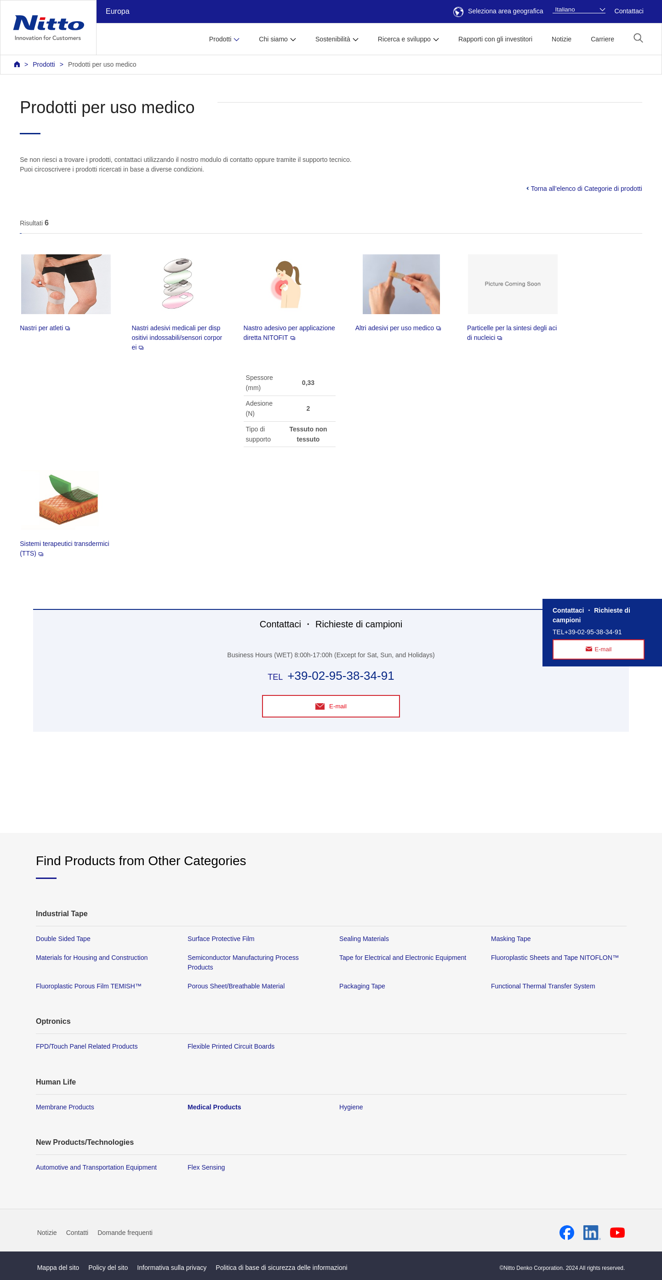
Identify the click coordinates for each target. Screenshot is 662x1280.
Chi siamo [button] (273, 39)
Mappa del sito (58, 1268)
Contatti (77, 1233)
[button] (638, 38)
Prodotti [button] (220, 39)
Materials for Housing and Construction (92, 958)
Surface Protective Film (221, 939)
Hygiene (351, 1107)
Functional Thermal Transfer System (543, 986)
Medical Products (214, 1107)
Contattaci (629, 11)
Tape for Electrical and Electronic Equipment (402, 958)
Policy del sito (108, 1268)
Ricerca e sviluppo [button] (404, 39)
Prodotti (44, 64)
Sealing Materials (364, 939)
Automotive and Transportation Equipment (96, 1167)
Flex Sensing (206, 1167)
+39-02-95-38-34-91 (340, 676)
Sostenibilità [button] (332, 39)
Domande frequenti (125, 1233)
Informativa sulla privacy (171, 1268)
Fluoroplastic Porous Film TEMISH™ (89, 986)
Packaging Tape (362, 986)
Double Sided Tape (63, 939)
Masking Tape (511, 939)
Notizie (561, 39)
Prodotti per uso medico (102, 64)
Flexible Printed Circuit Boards (231, 1046)
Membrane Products (65, 1107)
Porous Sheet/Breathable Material (236, 986)
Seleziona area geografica (498, 11)
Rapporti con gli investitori (495, 39)
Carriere (602, 39)
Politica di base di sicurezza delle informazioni (281, 1268)
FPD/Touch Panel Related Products (86, 1046)
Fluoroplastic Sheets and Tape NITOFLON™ (555, 958)
